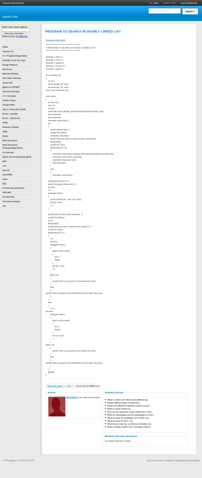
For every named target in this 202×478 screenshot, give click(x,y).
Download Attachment (55, 40)
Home (156, 3)
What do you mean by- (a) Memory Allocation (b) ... (130, 424)
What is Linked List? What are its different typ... (128, 400)
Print (69, 386)
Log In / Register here (189, 3)
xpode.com (10, 16)
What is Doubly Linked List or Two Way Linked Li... (129, 427)
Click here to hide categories (13, 3)
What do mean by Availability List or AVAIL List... (128, 418)
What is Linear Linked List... (119, 409)
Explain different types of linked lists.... (124, 403)
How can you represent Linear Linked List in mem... (130, 412)
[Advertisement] (55, 13)
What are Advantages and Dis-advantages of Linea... (130, 415)
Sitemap (196, 460)
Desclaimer (169, 460)
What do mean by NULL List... (120, 421)
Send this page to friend (184, 460)
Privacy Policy (158, 460)
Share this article (54, 386)
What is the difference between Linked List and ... (129, 406)
